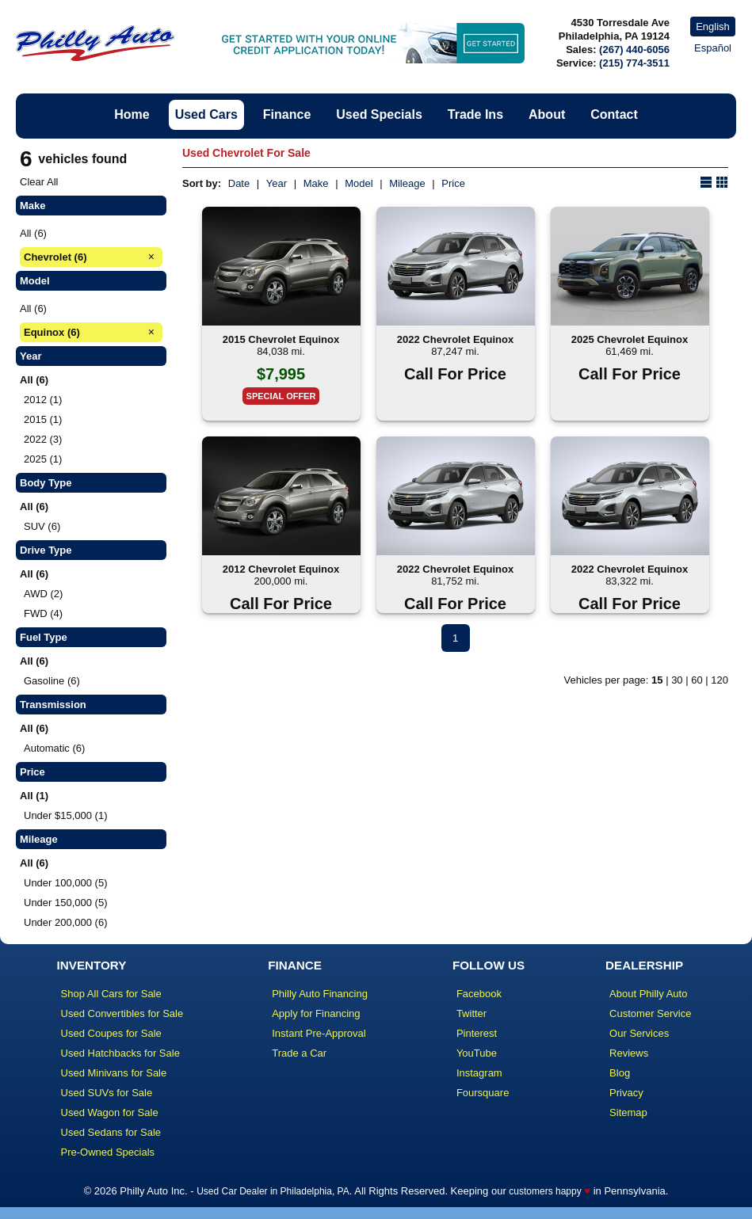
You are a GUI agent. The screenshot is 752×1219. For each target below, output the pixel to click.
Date (239, 183)
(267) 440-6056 (634, 49)
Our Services (639, 1033)
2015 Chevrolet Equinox (281, 339)
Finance (287, 114)
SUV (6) (42, 526)
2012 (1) (43, 400)
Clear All (39, 182)
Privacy (626, 1093)
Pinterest (476, 1033)
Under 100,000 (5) (66, 883)
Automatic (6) (54, 748)
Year (276, 183)
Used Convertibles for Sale (122, 1013)
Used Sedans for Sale (111, 1132)
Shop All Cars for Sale (111, 994)
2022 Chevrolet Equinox (455, 339)
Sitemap (628, 1112)
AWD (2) (43, 594)
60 (696, 680)
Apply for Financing (316, 1013)
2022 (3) (43, 439)
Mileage (407, 183)
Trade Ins (475, 114)
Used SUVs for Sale (107, 1093)
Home (131, 114)
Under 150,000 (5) (66, 903)
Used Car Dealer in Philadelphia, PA (273, 1191)
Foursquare (482, 1093)
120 (719, 680)
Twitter (471, 1013)
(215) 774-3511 (634, 63)
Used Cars (206, 114)
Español (712, 48)
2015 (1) (43, 419)
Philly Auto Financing (320, 994)
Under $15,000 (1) (66, 815)
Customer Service (650, 1013)
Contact (614, 114)
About (547, 114)
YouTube (476, 1053)
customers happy (545, 1191)
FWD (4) (43, 613)
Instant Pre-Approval (319, 1033)
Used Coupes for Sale (111, 1033)
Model (358, 183)
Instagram (479, 1073)
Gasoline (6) (52, 681)
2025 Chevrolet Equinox (629, 339)
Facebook (479, 994)
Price (453, 183)
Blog (619, 1073)
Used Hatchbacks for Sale (120, 1053)
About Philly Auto (648, 994)
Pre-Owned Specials (108, 1152)
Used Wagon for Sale (109, 1112)
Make (316, 183)
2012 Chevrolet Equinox (281, 569)
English (713, 26)
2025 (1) (43, 459)
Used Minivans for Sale (114, 1073)
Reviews (628, 1053)
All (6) (33, 233)
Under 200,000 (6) (66, 922)
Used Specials (379, 114)
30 (676, 680)
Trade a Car (299, 1053)
